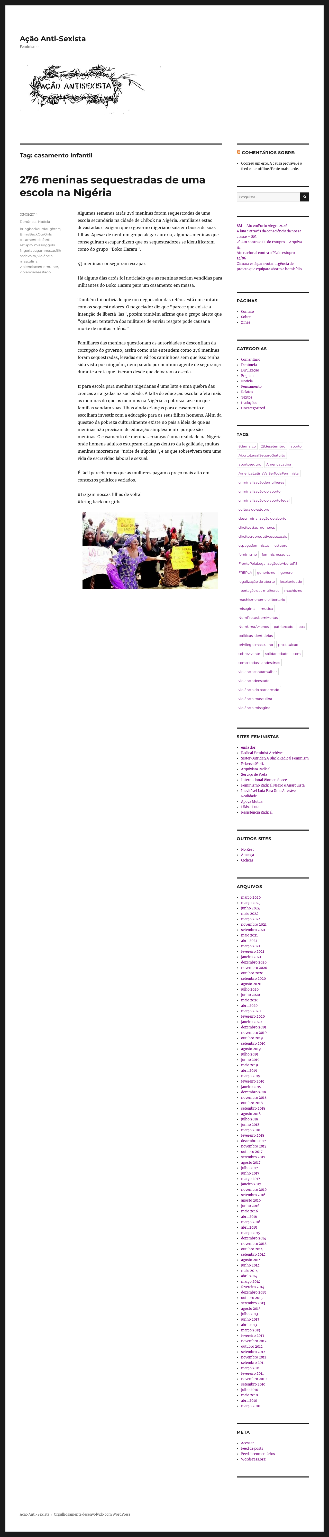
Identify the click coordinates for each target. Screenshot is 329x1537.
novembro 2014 (254, 1244)
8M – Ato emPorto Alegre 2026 (262, 226)
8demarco (247, 446)
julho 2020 (250, 989)
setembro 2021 (253, 930)
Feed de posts (252, 1448)
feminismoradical (276, 554)
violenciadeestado (35, 272)
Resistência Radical (256, 812)
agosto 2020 (251, 984)
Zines (245, 322)
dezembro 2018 (253, 1092)
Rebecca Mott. (252, 764)
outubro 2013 (251, 1298)
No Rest (247, 849)
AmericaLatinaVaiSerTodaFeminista (269, 473)
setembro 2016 (253, 1195)
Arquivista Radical (255, 769)
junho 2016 (250, 1206)
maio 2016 (249, 1211)
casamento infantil (35, 240)
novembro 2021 (254, 924)
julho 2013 (249, 1314)
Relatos (247, 392)
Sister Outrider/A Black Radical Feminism (275, 758)
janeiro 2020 (251, 1022)
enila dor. (248, 747)
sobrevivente (249, 654)
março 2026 (251, 897)
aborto (295, 446)
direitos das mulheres (257, 527)
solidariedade (276, 654)
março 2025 (251, 903)
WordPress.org (253, 1459)
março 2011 (250, 1368)
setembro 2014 (253, 1254)
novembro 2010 (254, 1379)
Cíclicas (247, 860)
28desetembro (273, 446)
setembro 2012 (253, 1352)
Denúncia (28, 221)
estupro (26, 245)
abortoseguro (250, 464)
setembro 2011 (253, 1363)
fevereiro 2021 (252, 951)
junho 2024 (250, 908)
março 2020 (251, 1011)
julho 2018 (249, 1119)
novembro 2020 (254, 968)
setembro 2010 (253, 1384)
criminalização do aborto (259, 491)
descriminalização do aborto (262, 518)
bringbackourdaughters (40, 229)
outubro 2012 (252, 1346)
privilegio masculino (256, 645)
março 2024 (251, 919)
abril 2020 (249, 1005)
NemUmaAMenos (254, 626)
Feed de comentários (258, 1454)
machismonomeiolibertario (262, 599)
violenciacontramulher (39, 267)
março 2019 (250, 1076)
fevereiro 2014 (252, 1287)
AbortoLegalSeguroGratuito (262, 455)
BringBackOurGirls (36, 234)
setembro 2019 (253, 1043)
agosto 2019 (251, 1049)
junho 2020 (250, 995)
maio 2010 (249, 1395)
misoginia (247, 608)
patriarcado (283, 626)
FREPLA (245, 572)
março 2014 (250, 1281)
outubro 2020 (252, 973)
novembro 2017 (254, 1146)
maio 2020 (249, 1000)
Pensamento (251, 386)
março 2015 (250, 1233)
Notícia (44, 221)
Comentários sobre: (269, 152)
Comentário (250, 359)
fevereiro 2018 (252, 1135)
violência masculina (255, 699)
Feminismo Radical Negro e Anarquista (273, 785)
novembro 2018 (254, 1097)
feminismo (248, 554)
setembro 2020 (253, 978)
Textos (246, 397)
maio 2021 (249, 935)
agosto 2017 (251, 1162)
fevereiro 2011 (252, 1373)
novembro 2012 (254, 1341)
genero (286, 572)
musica (267, 608)
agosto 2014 (251, 1260)
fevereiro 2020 (253, 1016)
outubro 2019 (252, 1038)
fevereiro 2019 (252, 1081)
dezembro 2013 (253, 1292)
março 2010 (250, 1406)
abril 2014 (249, 1276)
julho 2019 (249, 1054)
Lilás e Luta (250, 807)
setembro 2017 (253, 1157)
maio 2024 (249, 913)
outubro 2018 (252, 1103)
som (297, 654)
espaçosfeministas (254, 545)
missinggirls (44, 245)
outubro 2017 (252, 1152)
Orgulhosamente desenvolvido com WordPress (92, 1514)
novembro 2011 (253, 1357)
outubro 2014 (252, 1249)
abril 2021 (249, 941)
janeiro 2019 (251, 1087)
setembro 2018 (253, 1108)
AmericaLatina (278, 464)
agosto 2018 (251, 1114)
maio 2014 (249, 1271)
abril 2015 (249, 1227)
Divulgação (250, 370)
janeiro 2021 (251, 957)
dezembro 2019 (253, 1027)
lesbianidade (291, 581)
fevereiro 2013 (252, 1335)
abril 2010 (249, 1400)
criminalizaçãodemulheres (261, 482)
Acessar (247, 1443)
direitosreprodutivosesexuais (263, 536)
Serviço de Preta (254, 774)
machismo (293, 590)
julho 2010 (249, 1390)
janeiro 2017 (251, 1184)
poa (301, 626)
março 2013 (250, 1330)
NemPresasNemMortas (258, 617)
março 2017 (250, 1179)
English (247, 376)
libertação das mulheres (259, 590)
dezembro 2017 (253, 1141)
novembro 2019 (254, 1033)
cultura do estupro (254, 509)
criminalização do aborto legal (264, 500)
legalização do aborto (257, 581)
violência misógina (254, 708)
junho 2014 (250, 1265)
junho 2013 (250, 1319)
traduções (249, 403)
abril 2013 (249, 1325)
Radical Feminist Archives (262, 753)
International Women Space (264, 780)
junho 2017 (250, 1173)
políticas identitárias (256, 636)
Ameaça (247, 855)
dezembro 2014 (253, 1238)
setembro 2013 (253, 1303)
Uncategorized (253, 408)
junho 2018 (250, 1124)
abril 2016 (249, 1216)
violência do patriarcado (259, 690)
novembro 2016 (254, 1189)
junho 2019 (250, 1060)
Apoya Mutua (251, 801)
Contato (247, 311)
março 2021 (250, 946)
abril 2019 (249, 1070)
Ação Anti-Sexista (53, 38)
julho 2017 (249, 1168)
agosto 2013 (250, 1308)
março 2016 (250, 1222)
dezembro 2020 (254, 962)
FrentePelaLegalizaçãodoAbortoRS (268, 563)
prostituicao (288, 645)
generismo (266, 572)
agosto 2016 (251, 1200)
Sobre (246, 317)
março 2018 (250, 1130)
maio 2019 (249, 1065)
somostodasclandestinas (259, 663)
